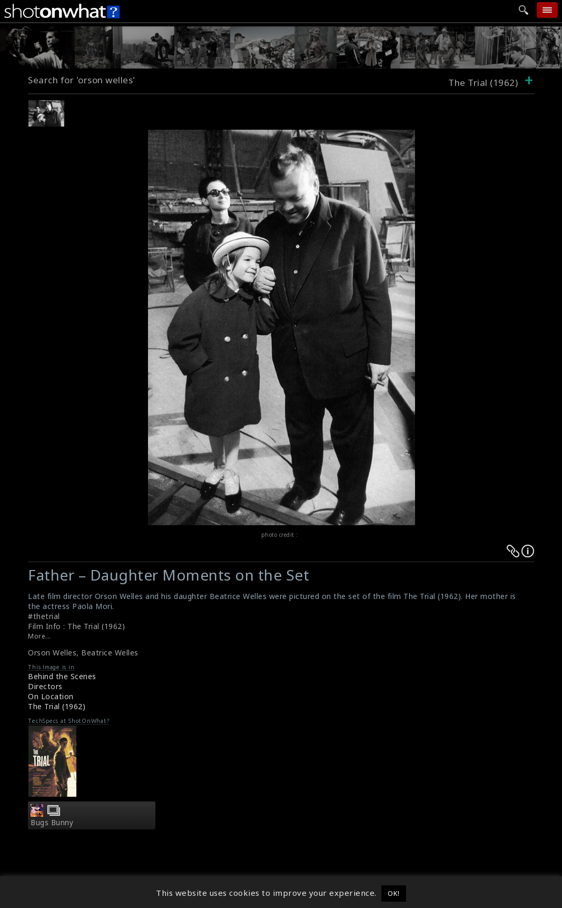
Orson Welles (52, 653)
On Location (51, 696)
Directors (45, 686)
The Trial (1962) (56, 706)
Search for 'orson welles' (81, 80)
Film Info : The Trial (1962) (76, 626)
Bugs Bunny (52, 822)
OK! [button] (394, 893)
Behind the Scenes (62, 676)
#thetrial (44, 616)
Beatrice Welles (110, 653)
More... (39, 636)
